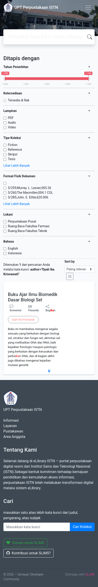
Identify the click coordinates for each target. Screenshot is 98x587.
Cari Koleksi (82, 527)
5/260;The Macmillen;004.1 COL (30, 192)
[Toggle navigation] (88, 7)
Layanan (10, 426)
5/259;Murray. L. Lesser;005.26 (29, 188)
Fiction (12, 145)
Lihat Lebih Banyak (16, 165)
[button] (49, 371)
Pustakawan (13, 431)
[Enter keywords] (36, 527)
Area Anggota (14, 437)
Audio (12, 122)
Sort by (69, 261)
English (13, 248)
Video (12, 127)
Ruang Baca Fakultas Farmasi (28, 226)
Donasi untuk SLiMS (25, 543)
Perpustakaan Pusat (22, 221)
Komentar (16, 308)
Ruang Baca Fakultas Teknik (27, 231)
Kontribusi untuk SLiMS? (28, 553)
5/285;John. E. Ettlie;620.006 (28, 197)
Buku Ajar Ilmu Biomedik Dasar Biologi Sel (32, 297)
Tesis (11, 159)
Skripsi (12, 154)
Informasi (11, 420)
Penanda (33, 310)
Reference (15, 149)
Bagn (50, 308)
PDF (11, 118)
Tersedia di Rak (18, 100)
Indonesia (15, 253)
